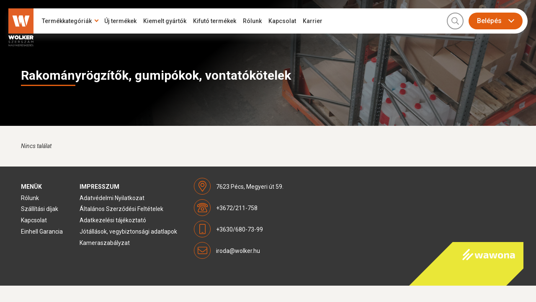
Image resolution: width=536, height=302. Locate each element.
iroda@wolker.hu (238, 250)
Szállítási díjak (39, 209)
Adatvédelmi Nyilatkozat (112, 198)
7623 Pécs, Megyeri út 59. (249, 186)
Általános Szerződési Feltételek (121, 209)
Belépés (489, 21)
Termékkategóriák (67, 21)
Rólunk (252, 21)
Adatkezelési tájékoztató (113, 220)
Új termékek (120, 21)
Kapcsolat (282, 21)
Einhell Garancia (42, 231)
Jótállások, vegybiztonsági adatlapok (128, 231)
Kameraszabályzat (105, 243)
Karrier (312, 21)
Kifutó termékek (214, 21)
